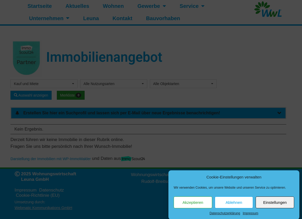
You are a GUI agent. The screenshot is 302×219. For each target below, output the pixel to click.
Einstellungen (275, 205)
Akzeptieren (193, 205)
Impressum (250, 216)
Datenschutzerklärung (225, 216)
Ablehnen (234, 205)
